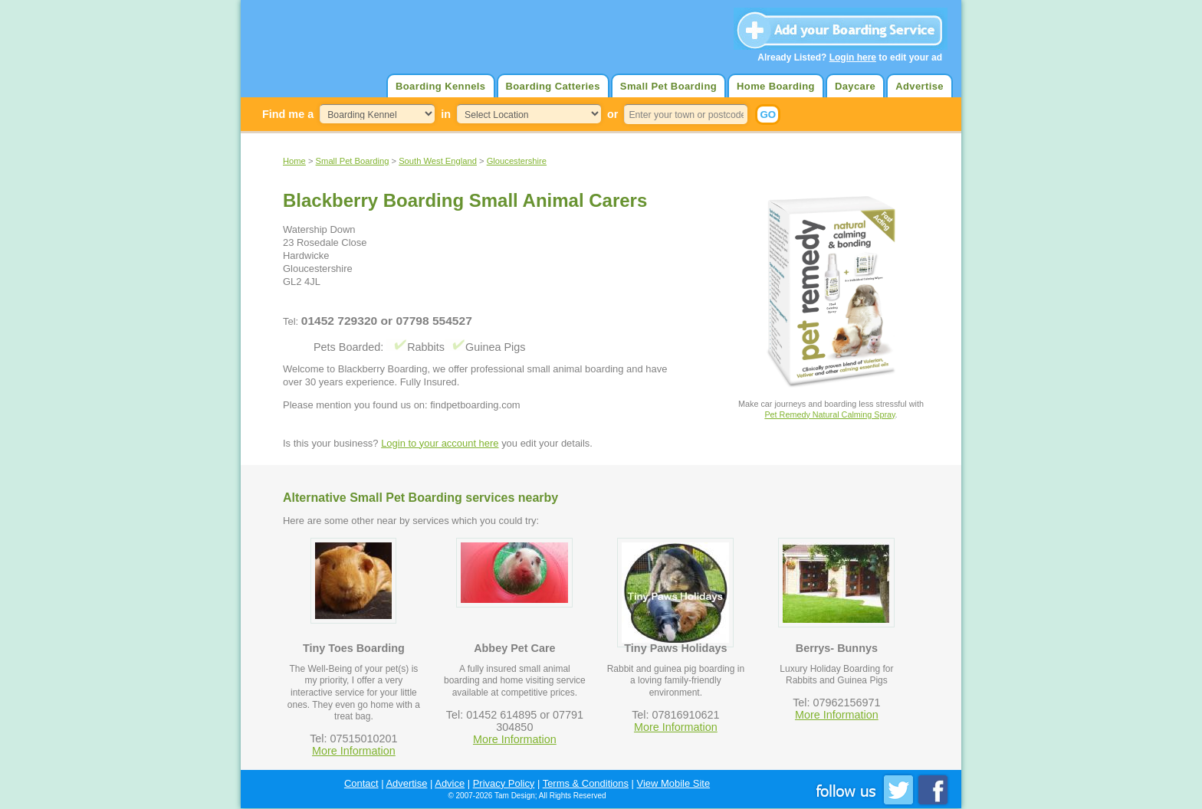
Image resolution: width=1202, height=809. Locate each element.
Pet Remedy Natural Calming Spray (829, 414)
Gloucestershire (517, 160)
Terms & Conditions (586, 783)
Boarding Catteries (553, 86)
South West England (438, 160)
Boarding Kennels (440, 86)
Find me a (288, 114)
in (446, 114)
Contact (361, 783)
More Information (354, 751)
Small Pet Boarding (668, 86)
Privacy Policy (504, 783)
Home (294, 160)
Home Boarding (776, 86)
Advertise (919, 86)
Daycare (855, 86)
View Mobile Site (674, 783)
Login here (852, 57)
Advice (450, 783)
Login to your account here (439, 443)
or (612, 114)
